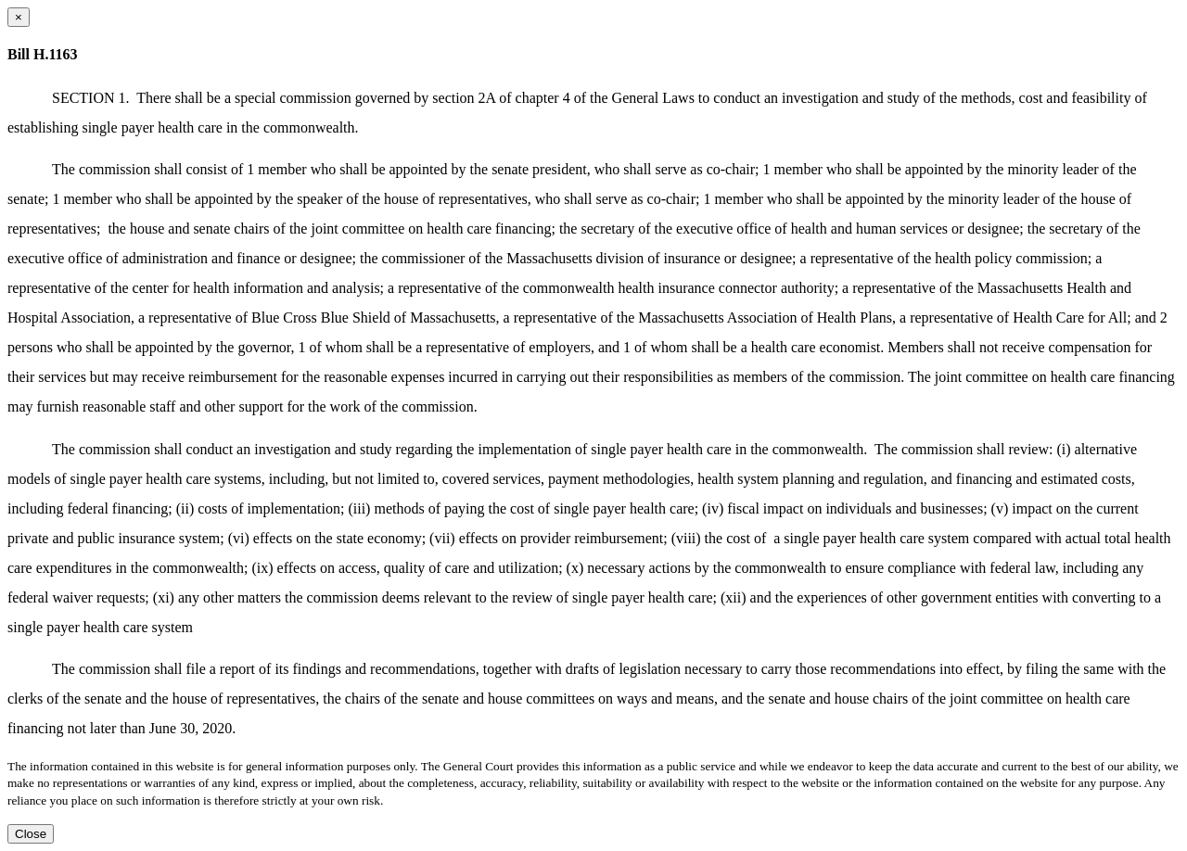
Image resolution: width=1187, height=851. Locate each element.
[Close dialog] (18, 17)
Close (30, 834)
